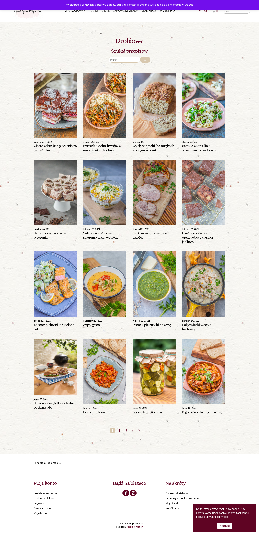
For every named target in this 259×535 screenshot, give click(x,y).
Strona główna (75, 10)
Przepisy (93, 10)
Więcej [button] (225, 516)
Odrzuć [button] (189, 4)
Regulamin (40, 503)
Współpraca (167, 10)
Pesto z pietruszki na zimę (152, 325)
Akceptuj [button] (225, 526)
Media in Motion (135, 526)
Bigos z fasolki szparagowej (202, 412)
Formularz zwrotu (43, 508)
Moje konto (40, 513)
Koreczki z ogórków (147, 412)
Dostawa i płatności (45, 498)
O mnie (106, 10)
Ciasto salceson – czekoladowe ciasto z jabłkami (197, 237)
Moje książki (149, 10)
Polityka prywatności (45, 493)
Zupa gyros (91, 325)
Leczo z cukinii (94, 412)
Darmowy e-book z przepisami (183, 498)
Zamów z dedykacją (125, 10)
